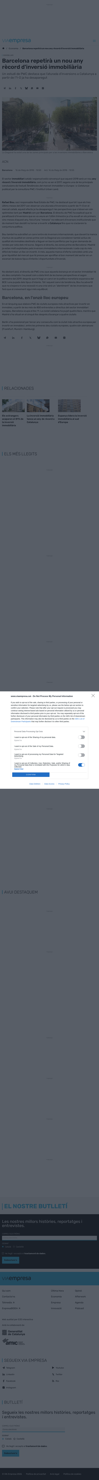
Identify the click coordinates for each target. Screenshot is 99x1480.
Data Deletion (34, 784)
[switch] (81, 737)
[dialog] (49, 740)
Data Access (49, 784)
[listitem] (49, 731)
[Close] (94, 696)
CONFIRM (31, 775)
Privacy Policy (64, 784)
